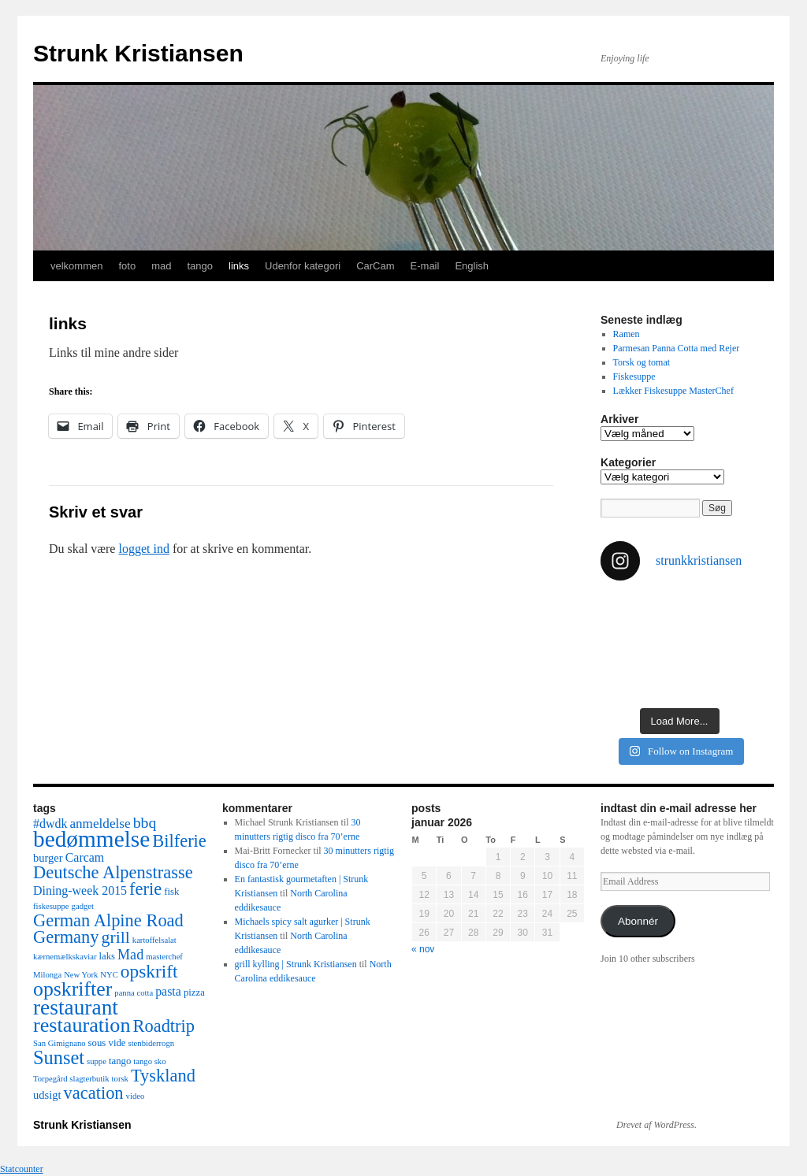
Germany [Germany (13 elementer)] (66, 937)
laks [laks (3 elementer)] (107, 956)
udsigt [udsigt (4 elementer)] (47, 1095)
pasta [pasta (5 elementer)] (168, 991)
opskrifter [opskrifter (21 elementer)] (72, 989)
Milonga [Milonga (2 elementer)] (47, 974)
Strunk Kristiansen (138, 53)
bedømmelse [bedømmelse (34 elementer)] (91, 838)
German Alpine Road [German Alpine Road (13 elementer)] (108, 920)
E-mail (425, 266)
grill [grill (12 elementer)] (116, 937)
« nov (422, 949)
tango (200, 266)
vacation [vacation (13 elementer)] (94, 1093)
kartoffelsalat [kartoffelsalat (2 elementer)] (154, 940)
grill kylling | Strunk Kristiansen (296, 964)
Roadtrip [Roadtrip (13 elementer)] (163, 1026)
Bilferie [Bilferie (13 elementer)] (179, 841)
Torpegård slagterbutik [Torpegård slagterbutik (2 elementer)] (71, 1078)
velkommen (76, 266)
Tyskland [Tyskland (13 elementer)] (163, 1075)
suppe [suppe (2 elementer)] (96, 1061)
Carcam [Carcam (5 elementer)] (85, 857)
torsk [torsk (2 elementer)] (120, 1078)
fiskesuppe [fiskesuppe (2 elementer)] (51, 906)
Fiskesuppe (634, 376)
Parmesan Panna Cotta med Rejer (676, 348)
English (472, 266)
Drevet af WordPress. (656, 1124)
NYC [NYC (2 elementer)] (109, 974)
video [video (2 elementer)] (135, 1096)
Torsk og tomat (642, 362)
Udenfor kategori (302, 266)
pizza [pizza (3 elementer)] (194, 992)
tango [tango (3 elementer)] (120, 1061)
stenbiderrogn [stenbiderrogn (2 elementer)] (151, 1043)
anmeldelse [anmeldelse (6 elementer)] (99, 823)
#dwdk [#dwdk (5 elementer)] (50, 823)
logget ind (143, 548)
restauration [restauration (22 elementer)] (81, 1025)
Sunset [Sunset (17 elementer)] (58, 1057)
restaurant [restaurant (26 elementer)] (75, 1007)
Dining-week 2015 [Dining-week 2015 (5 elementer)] (80, 890)
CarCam (375, 266)
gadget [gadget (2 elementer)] (83, 906)
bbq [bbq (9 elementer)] (145, 822)
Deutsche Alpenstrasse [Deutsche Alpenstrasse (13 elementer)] (113, 872)
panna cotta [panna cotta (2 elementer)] (133, 993)
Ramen (626, 333)
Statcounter (21, 1168)
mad (161, 266)
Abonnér (638, 921)
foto (127, 266)
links (239, 266)
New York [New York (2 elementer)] (81, 974)
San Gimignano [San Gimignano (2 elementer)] (59, 1043)
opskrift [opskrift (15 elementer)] (149, 971)
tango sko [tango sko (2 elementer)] (149, 1061)
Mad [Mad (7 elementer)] (130, 955)
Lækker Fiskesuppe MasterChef (673, 390)
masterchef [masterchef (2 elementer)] (164, 956)
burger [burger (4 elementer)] (48, 857)
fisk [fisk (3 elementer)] (171, 891)
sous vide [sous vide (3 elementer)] (107, 1042)
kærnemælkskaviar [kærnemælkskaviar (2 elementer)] (65, 956)
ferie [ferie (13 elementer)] (145, 889)
